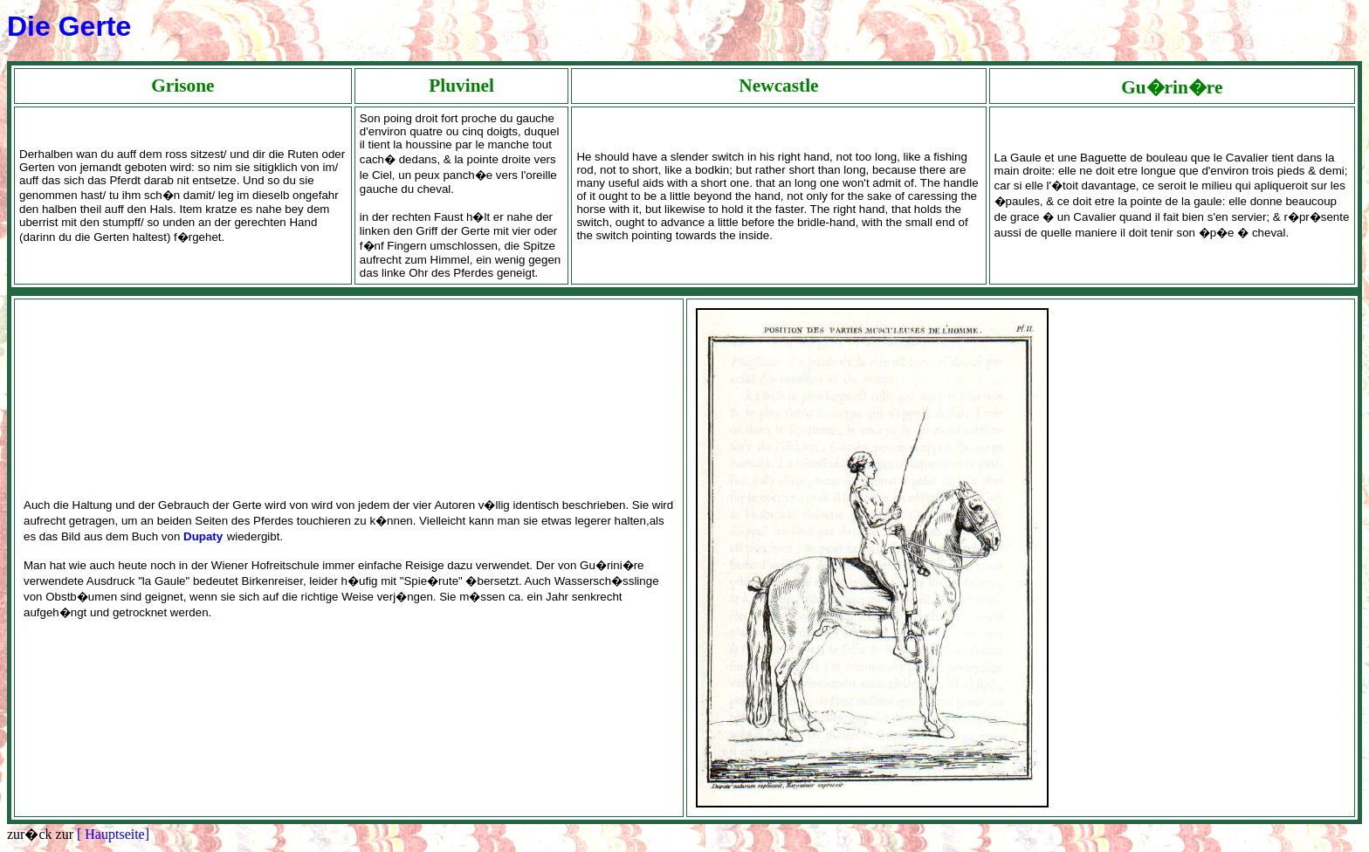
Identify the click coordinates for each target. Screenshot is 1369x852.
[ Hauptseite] (113, 834)
